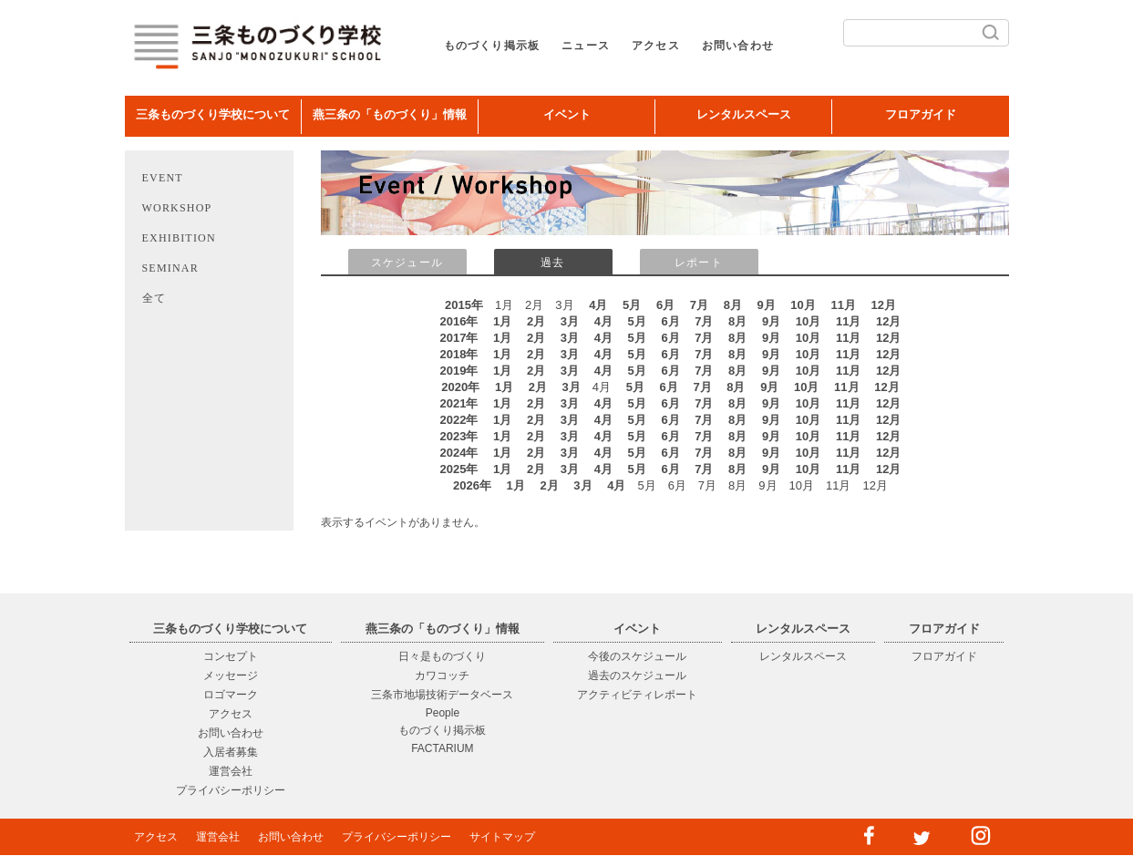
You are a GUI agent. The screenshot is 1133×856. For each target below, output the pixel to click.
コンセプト (230, 656)
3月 (570, 321)
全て (154, 298)
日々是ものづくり (442, 656)
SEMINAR (170, 268)
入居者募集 (230, 752)
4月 (598, 305)
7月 (699, 305)
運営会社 (230, 771)
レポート (699, 262)
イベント (567, 114)
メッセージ (230, 675)
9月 (766, 305)
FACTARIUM (442, 748)
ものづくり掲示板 (492, 45)
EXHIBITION (179, 238)
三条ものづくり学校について (213, 114)
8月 (733, 305)
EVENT (162, 177)
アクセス (656, 45)
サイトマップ (502, 836)
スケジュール (407, 262)
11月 (842, 305)
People (442, 712)
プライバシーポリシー (230, 790)
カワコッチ (442, 675)
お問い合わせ (738, 45)
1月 (502, 321)
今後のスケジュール (637, 656)
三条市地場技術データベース (442, 694)
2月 (536, 321)
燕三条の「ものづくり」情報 (390, 114)
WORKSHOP (177, 207)
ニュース (585, 45)
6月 (665, 305)
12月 (883, 305)
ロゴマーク (230, 694)
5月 (632, 305)
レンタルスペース (743, 114)
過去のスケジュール (637, 675)
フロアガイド (920, 114)
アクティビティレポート (637, 694)
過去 (552, 262)
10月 (802, 305)
